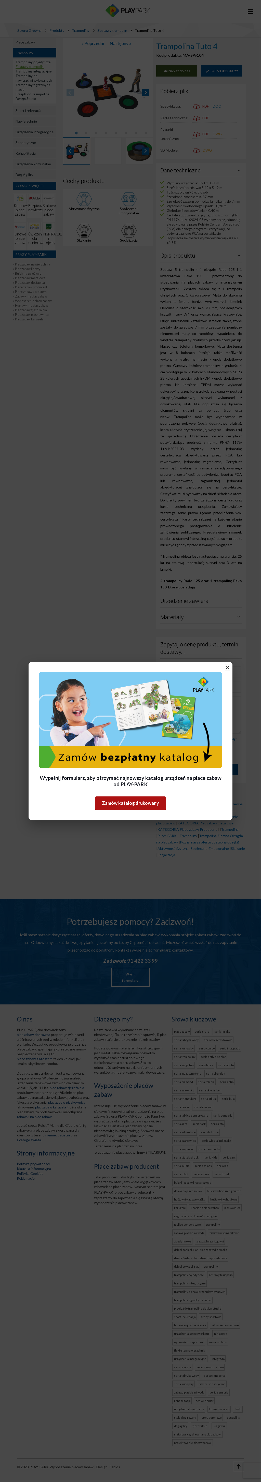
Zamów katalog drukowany (130, 803)
